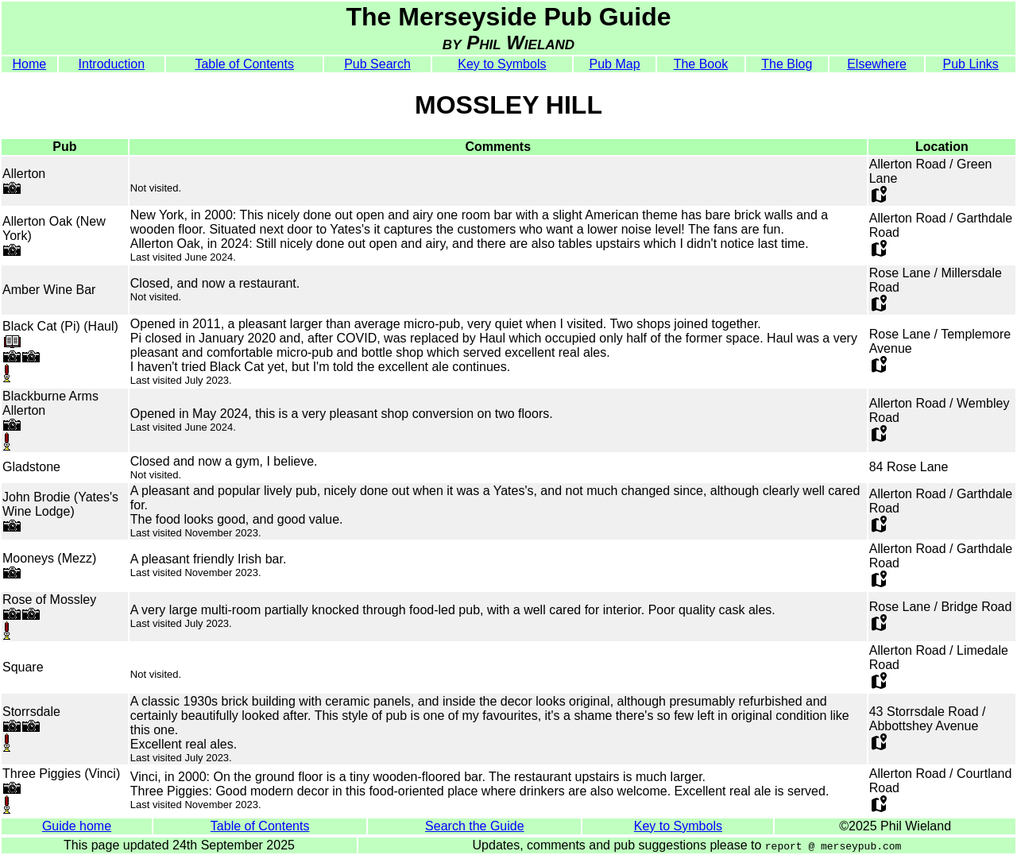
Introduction (112, 64)
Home (29, 64)
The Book (701, 64)
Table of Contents (244, 64)
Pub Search (377, 64)
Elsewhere (877, 64)
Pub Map (614, 64)
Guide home (76, 826)
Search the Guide (474, 826)
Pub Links (971, 64)
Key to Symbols (502, 64)
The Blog (786, 64)
